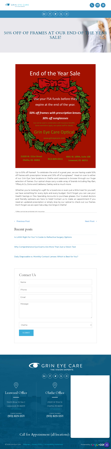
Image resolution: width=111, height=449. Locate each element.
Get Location (16, 409)
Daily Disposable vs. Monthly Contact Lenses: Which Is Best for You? (46, 257)
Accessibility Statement (53, 444)
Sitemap (26, 444)
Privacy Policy (37, 444)
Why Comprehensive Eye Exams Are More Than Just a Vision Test (45, 247)
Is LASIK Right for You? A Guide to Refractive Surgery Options (43, 237)
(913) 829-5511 (16, 416)
